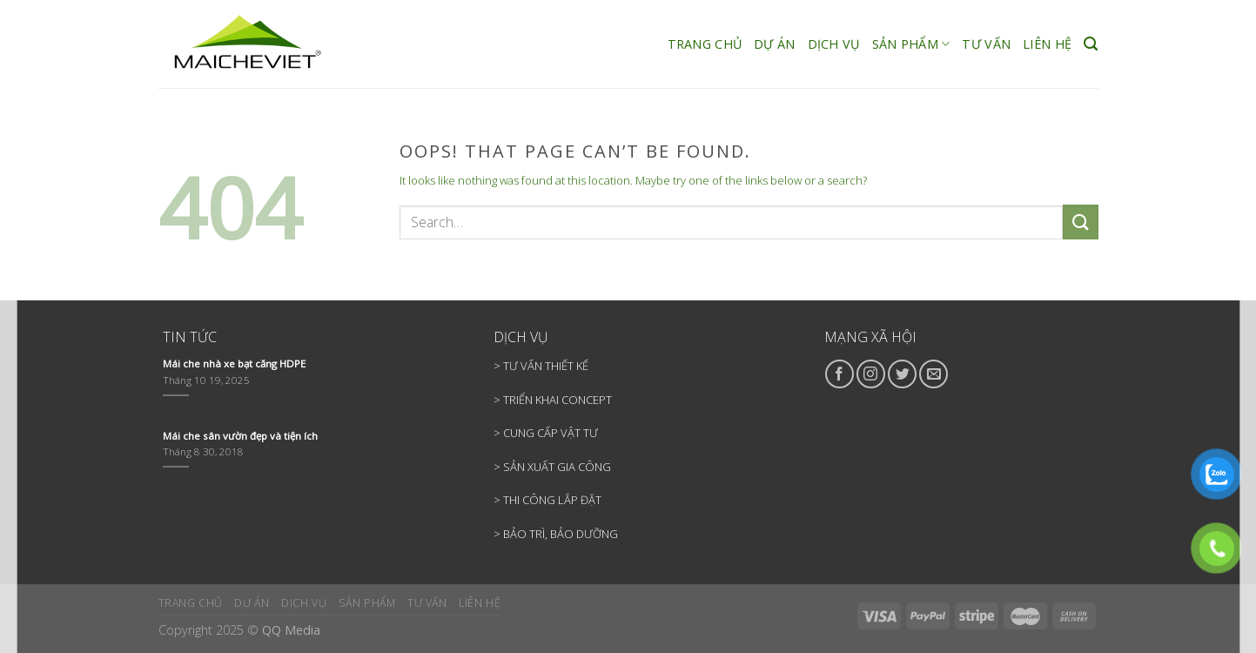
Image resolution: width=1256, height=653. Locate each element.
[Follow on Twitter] (902, 374)
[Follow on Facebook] (839, 374)
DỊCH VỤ (834, 44)
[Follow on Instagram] (870, 374)
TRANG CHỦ (705, 44)
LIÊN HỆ (1047, 44)
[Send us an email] (933, 374)
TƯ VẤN (986, 44)
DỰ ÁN (774, 44)
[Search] (1091, 44)
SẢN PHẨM (911, 44)
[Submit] (1080, 222)
